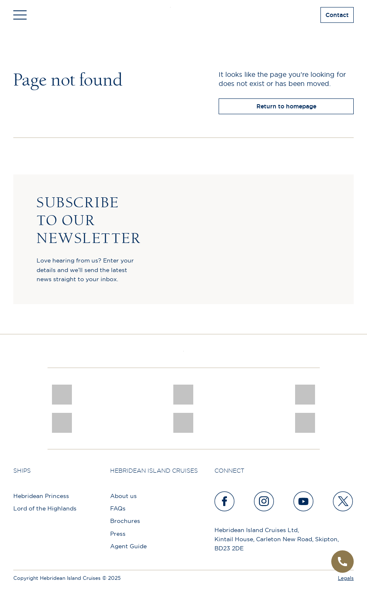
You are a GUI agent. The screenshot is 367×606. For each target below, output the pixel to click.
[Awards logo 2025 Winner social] (305, 423)
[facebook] (224, 501)
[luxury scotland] (61, 423)
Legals (346, 578)
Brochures (125, 521)
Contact (337, 15)
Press (118, 533)
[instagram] (264, 501)
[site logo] (183, 15)
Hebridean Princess (41, 496)
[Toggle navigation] (20, 15)
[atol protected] (183, 423)
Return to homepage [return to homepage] (286, 106)
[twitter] (343, 501)
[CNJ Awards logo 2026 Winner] (61, 395)
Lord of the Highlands (44, 508)
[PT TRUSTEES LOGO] (305, 395)
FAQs (118, 508)
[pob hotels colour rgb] (183, 395)
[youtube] (303, 501)
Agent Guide (128, 546)
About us (123, 496)
